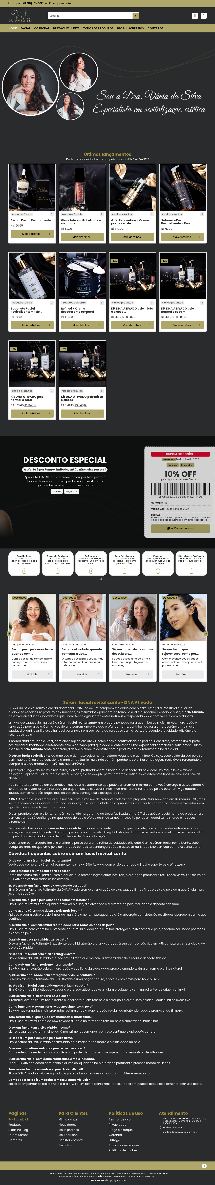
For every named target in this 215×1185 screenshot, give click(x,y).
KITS (76, 28)
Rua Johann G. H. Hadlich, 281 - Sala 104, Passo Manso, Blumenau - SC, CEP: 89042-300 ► (184, 1121)
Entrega (114, 1140)
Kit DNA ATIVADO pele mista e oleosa (82, 398)
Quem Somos (18, 1135)
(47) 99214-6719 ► (173, 1127)
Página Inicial (18, 1119)
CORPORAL (41, 28)
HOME (13, 28)
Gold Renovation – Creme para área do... (130, 222)
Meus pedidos (69, 1130)
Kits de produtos (122, 302)
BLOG (121, 28)
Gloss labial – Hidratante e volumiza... (81, 222)
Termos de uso (120, 1119)
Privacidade (117, 1125)
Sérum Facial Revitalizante (31, 220)
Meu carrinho (68, 1135)
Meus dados (67, 1125)
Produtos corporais (74, 302)
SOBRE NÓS (136, 28)
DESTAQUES (61, 28)
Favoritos (65, 1145)
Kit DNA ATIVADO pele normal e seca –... (177, 310)
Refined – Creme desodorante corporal (77, 310)
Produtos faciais (22, 214)
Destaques (19, 597)
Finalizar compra (71, 1140)
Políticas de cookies (123, 1150)
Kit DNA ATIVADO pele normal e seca (27, 398)
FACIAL (25, 28)
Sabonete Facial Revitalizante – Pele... (177, 222)
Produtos (14, 1125)
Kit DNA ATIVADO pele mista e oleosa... (132, 310)
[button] (32, 234)
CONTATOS (155, 28)
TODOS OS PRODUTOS (98, 28)
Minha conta (68, 1119)
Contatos (15, 1140)
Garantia (115, 1135)
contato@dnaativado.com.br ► (180, 1132)
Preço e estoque (121, 1130)
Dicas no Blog (18, 1130)
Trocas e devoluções (124, 1145)
